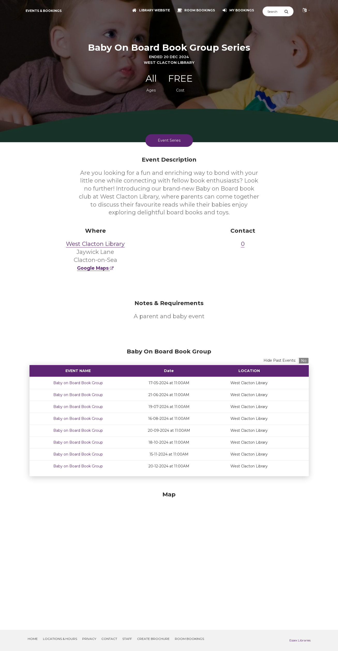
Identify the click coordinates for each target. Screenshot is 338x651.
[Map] (169, 554)
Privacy (89, 639)
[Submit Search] (289, 11)
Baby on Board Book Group (78, 383)
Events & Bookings (44, 11)
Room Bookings (189, 639)
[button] (302, 361)
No (303, 360)
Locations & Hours (60, 639)
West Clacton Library (95, 243)
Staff (127, 639)
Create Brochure (153, 639)
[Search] (273, 11)
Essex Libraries (300, 640)
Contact (109, 639)
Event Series (169, 140)
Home (33, 639)
